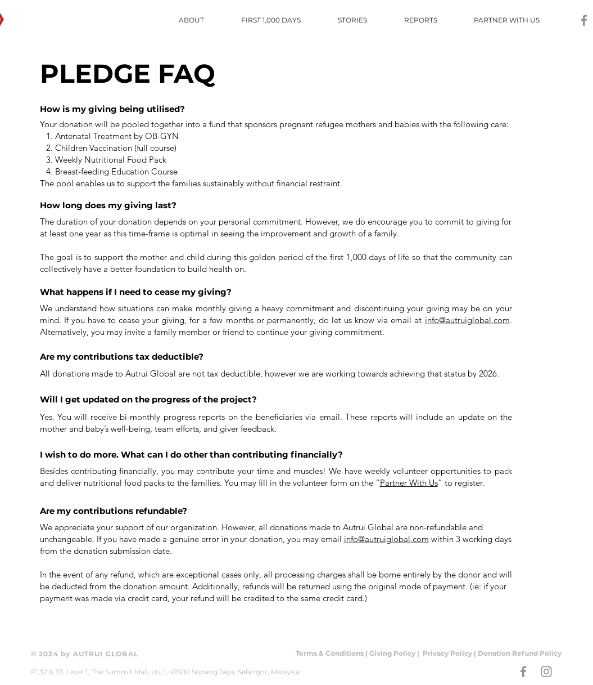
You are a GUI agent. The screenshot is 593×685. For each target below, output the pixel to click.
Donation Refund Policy (520, 653)
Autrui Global (151, 373)
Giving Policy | (395, 653)
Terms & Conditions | (332, 653)
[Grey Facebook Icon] (584, 20)
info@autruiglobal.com (467, 320)
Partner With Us (409, 482)
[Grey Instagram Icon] (546, 671)
